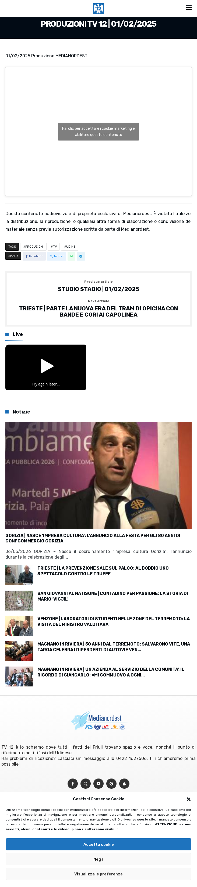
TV (55, 246)
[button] (188, 799)
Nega (98, 859)
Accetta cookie (98, 844)
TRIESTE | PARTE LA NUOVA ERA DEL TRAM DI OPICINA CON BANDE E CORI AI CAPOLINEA (98, 308)
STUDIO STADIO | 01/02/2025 (98, 286)
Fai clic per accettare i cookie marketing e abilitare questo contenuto (98, 131)
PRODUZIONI (34, 246)
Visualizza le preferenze (98, 874)
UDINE (70, 246)
